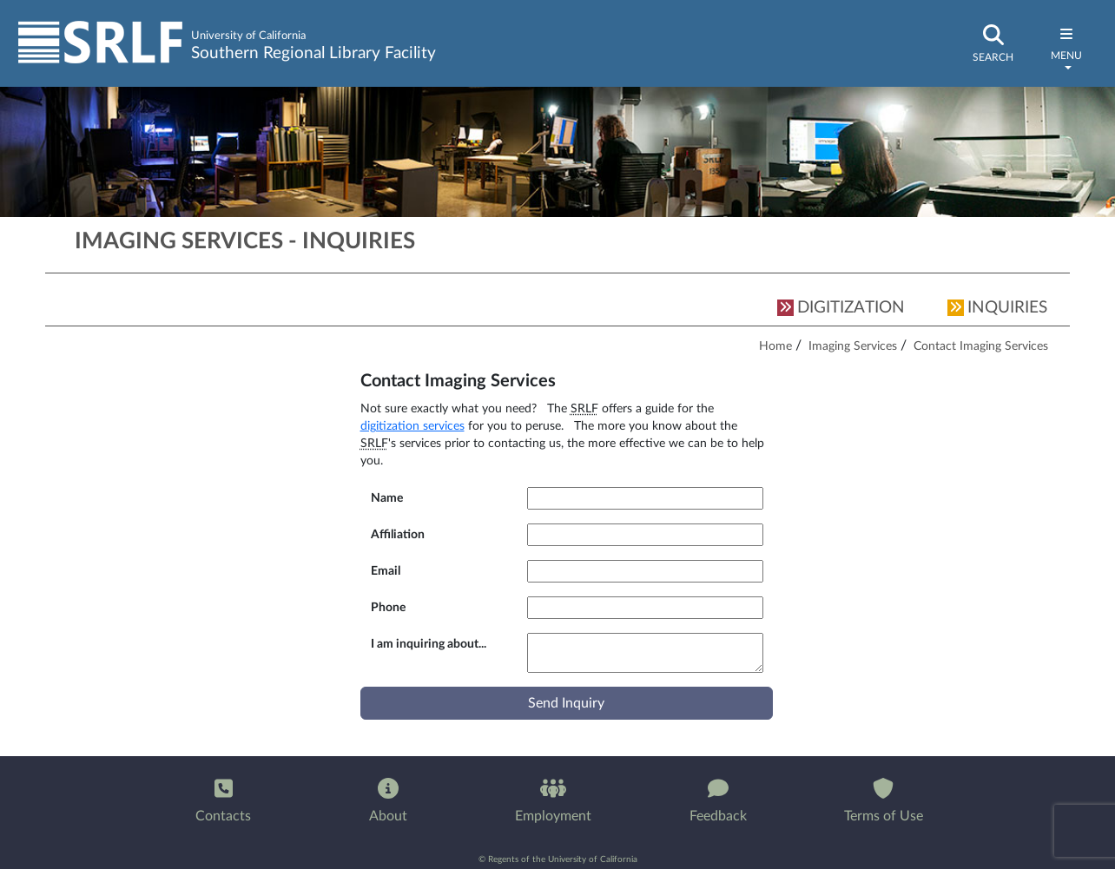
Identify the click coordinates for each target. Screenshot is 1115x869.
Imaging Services (852, 345)
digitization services (412, 426)
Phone (388, 608)
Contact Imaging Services (981, 345)
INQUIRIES (997, 308)
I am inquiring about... (428, 644)
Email (385, 571)
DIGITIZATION (841, 308)
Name (387, 498)
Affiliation (398, 535)
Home (775, 345)
